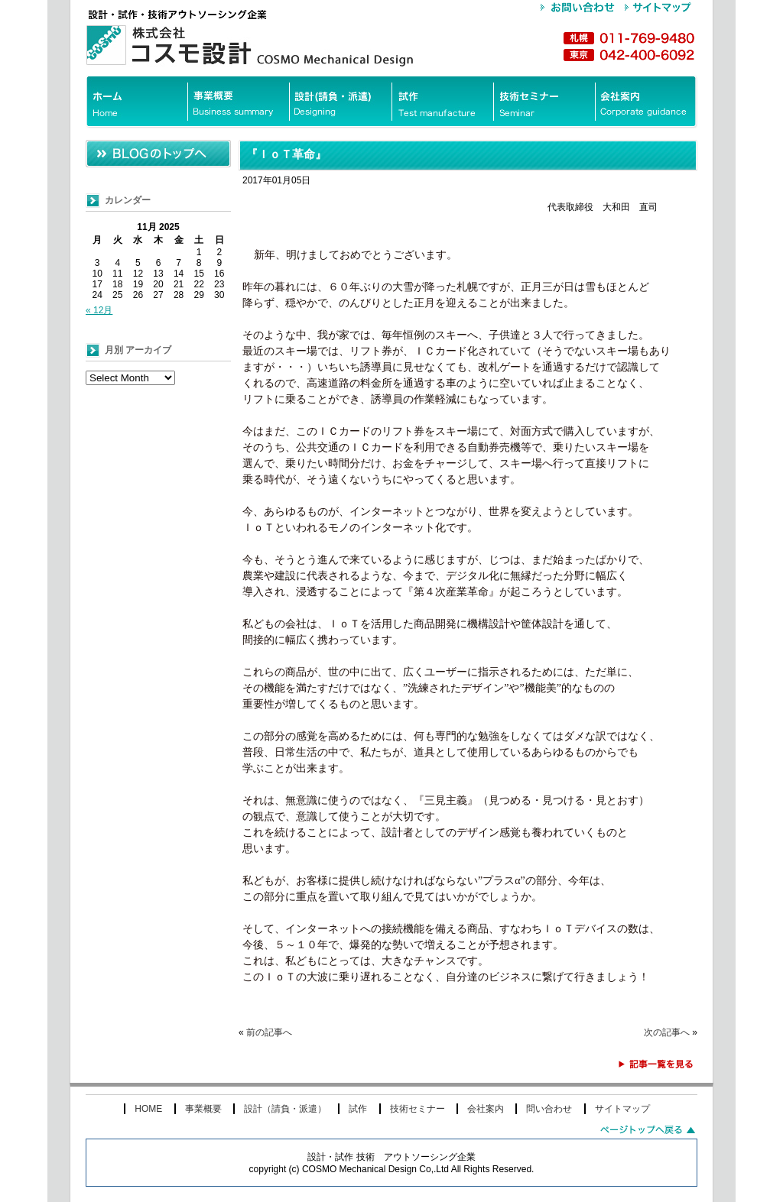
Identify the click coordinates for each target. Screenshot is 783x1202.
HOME (148, 1108)
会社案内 (485, 1108)
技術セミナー (417, 1108)
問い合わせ (549, 1108)
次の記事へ (667, 1032)
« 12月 (99, 310)
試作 (358, 1108)
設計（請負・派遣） (285, 1108)
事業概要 (203, 1108)
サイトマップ (622, 1108)
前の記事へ (269, 1032)
